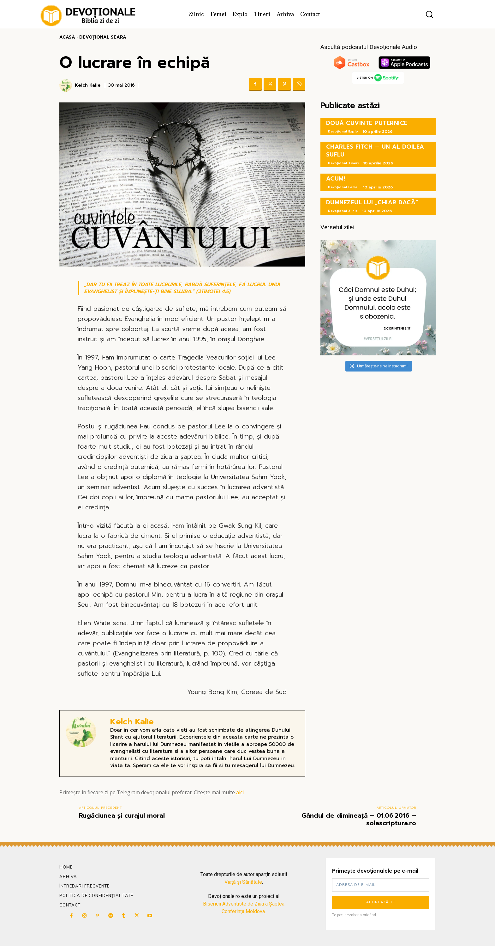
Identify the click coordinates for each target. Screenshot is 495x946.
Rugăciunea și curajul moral (122, 815)
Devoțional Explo (343, 131)
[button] (429, 14)
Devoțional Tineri (343, 163)
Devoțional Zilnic (342, 210)
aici (240, 792)
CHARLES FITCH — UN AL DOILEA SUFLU (375, 150)
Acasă (67, 37)
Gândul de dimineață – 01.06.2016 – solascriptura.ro (358, 819)
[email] (380, 885)
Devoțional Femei (343, 187)
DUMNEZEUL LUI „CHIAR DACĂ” (372, 202)
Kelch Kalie (88, 85)
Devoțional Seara (102, 37)
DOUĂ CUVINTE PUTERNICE (367, 123)
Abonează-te (380, 902)
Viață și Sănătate (243, 882)
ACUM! (336, 178)
